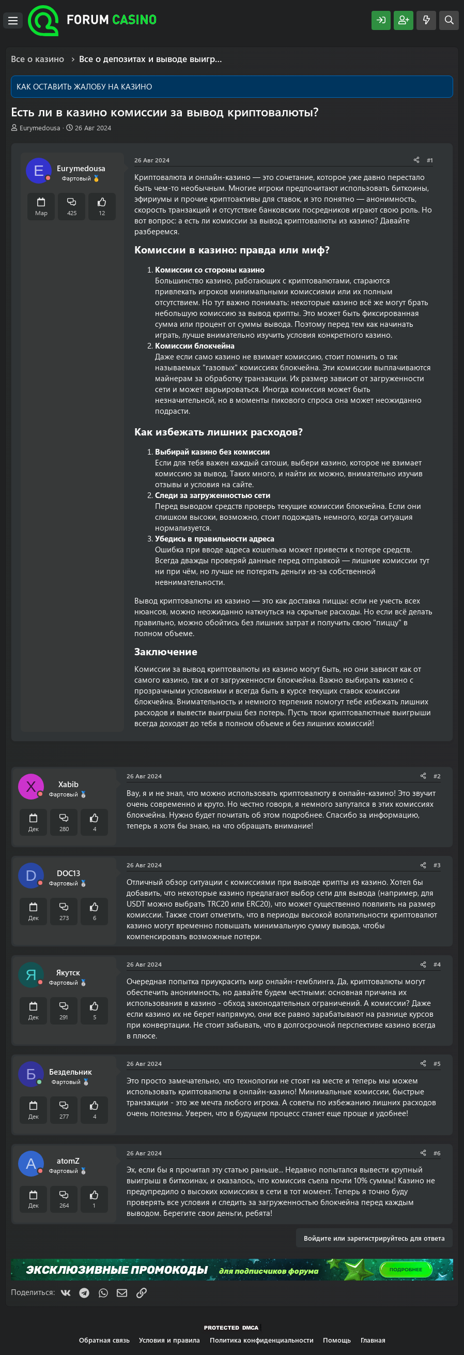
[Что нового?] (426, 20)
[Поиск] (449, 20)
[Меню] (13, 20)
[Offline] (48, 178)
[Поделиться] (416, 160)
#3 (437, 865)
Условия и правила (169, 1339)
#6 (437, 1153)
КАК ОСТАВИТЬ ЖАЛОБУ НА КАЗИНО (84, 86)
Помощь (337, 1339)
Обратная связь (104, 1339)
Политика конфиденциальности (262, 1339)
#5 (437, 1063)
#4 (437, 964)
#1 (430, 160)
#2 (437, 776)
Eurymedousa (40, 127)
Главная (373, 1339)
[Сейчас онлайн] (39, 1082)
